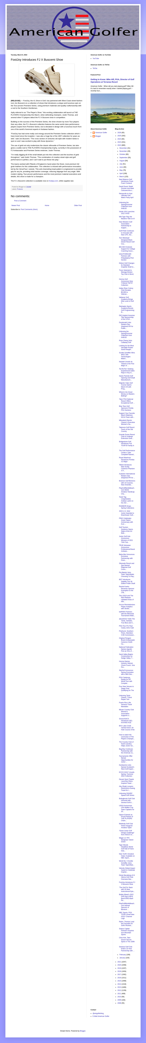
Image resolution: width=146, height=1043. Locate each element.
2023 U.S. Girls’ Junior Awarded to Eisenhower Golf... (126, 513)
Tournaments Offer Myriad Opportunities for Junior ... (126, 759)
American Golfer (101, 133)
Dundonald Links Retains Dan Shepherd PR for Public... (126, 325)
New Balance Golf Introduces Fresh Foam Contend (126, 181)
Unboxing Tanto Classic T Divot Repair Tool (125, 697)
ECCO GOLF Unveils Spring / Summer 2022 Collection (126, 774)
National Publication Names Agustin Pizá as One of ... (126, 649)
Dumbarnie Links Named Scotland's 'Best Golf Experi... (126, 767)
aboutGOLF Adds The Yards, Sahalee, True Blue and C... (127, 621)
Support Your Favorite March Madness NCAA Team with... (127, 415)
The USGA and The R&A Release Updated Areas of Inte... (126, 598)
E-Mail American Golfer (101, 1016)
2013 (119, 987)
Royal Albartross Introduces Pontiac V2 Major (126, 460)
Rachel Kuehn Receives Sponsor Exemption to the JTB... (126, 589)
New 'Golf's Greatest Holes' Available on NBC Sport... (127, 856)
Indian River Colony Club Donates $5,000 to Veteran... (126, 291)
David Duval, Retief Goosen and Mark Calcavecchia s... (126, 188)
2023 (119, 142)
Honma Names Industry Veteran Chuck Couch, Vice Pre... (127, 664)
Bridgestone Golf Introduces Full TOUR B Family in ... (126, 444)
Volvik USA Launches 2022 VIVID (126, 212)
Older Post (78, 205)
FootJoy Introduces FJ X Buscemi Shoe (127, 883)
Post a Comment (20, 201)
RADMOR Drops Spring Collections (126, 507)
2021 (119, 962)
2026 (119, 133)
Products (20, 189)
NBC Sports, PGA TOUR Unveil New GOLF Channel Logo (126, 915)
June (121, 167)
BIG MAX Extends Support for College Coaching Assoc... (127, 249)
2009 (119, 1000)
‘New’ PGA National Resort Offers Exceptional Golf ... (127, 401)
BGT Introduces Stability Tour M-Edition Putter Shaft (127, 581)
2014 (119, 984)
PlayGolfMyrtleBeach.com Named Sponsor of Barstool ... (127, 906)
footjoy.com (53, 181)
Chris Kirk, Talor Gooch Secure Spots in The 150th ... (127, 940)
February (122, 955)
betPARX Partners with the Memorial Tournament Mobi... (127, 614)
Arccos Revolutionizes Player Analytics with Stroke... (127, 607)
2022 (119, 145)
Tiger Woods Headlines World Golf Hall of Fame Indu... (126, 848)
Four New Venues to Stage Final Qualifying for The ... (126, 689)
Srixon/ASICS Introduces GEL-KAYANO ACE (126, 721)
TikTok (95, 68)
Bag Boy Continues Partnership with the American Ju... (126, 751)
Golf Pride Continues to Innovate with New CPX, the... (126, 233)
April (121, 173)
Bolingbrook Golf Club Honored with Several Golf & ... (127, 800)
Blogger (98, 136)
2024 (119, 139)
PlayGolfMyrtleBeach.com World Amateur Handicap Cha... (127, 491)
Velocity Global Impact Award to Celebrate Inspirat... (127, 870)
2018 (119, 971)
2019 (119, 968)
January (122, 958)
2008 (119, 1003)
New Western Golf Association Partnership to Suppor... (125, 225)
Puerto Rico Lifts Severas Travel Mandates (125, 705)
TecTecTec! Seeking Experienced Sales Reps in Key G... (127, 371)
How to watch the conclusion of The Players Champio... (127, 737)
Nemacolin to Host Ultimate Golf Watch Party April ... (126, 196)
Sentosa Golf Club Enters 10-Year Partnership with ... (126, 949)
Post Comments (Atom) (29, 209)
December (123, 148)
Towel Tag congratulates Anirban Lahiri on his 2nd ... (126, 500)
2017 (119, 974)
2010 (119, 997)
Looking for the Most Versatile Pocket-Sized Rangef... (126, 348)
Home (47, 205)
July (121, 164)
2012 (119, 990)
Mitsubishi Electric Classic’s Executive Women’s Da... (127, 422)
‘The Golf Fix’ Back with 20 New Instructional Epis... (127, 889)
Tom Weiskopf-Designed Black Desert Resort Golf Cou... (126, 241)
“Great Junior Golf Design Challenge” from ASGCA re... (126, 833)
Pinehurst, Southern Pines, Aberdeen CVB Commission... (127, 633)
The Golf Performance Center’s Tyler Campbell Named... (127, 452)
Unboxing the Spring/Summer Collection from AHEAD (125, 205)
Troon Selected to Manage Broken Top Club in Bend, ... (126, 273)
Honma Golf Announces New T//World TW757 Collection (126, 282)
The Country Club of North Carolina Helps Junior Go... (126, 744)
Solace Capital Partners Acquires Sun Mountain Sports (126, 932)
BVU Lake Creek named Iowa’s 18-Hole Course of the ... (127, 729)
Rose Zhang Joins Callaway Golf (125, 341)
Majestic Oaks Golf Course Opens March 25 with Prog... (126, 386)
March (121, 177)
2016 (119, 978)
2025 (119, 136)
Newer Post (15, 205)
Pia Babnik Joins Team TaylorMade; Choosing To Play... (127, 574)
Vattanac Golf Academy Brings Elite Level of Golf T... (126, 300)
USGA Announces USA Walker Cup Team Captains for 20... (126, 808)
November (123, 151)
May (121, 170)
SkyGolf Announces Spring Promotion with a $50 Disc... (126, 672)
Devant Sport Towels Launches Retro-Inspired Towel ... (126, 781)
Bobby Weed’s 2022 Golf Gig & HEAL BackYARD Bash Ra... (126, 897)
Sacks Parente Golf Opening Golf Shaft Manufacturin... (127, 378)
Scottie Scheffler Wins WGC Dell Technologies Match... (127, 356)
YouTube (96, 58)
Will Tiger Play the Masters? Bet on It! (127, 218)
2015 (119, 981)
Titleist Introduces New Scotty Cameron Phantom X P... (127, 468)
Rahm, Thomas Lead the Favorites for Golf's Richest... (126, 924)
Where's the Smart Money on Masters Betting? (126, 394)
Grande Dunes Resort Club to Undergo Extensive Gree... (127, 436)
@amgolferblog (98, 1013)
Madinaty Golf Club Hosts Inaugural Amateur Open (126, 826)
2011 (119, 994)
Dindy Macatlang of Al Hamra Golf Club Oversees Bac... (127, 877)
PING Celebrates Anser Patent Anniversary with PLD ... (126, 521)
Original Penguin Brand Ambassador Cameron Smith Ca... (127, 641)
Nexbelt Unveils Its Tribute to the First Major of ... (126, 364)
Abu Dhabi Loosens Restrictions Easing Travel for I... (127, 788)
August (122, 161)
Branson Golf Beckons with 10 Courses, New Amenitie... (127, 483)
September (123, 158)
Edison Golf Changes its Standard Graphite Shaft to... (127, 265)
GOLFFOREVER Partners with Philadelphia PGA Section (126, 257)
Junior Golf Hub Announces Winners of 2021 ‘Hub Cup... (126, 539)
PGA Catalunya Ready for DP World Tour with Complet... (125, 680)
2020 (119, 965)
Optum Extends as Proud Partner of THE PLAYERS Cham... (126, 818)
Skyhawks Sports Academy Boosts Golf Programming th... (126, 309)
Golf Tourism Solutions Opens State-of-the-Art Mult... (126, 530)
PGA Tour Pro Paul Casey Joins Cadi (126, 627)
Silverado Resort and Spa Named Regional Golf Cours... (126, 566)
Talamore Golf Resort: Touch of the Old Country (127, 429)
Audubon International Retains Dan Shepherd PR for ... (127, 476)
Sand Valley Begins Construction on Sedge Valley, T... (126, 656)
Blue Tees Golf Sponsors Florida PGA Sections (126, 408)
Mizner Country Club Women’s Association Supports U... (126, 712)
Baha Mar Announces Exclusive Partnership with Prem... (127, 557)
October (122, 154)
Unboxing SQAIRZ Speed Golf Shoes (126, 794)
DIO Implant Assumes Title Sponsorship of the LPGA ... (127, 317)
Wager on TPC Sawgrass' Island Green (126, 840)
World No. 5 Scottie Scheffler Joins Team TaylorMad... (126, 863)
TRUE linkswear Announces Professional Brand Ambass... (127, 548)
